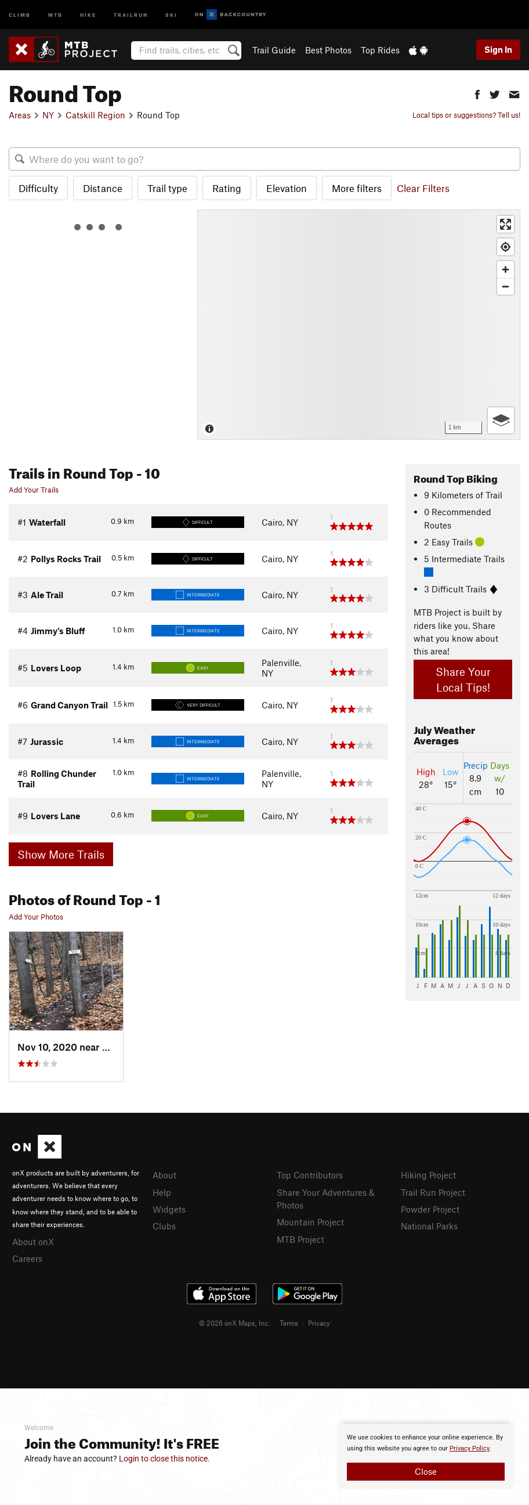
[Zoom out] (505, 286)
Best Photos (328, 50)
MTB (55, 14)
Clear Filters (423, 188)
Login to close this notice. (164, 1458)
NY (48, 115)
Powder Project (430, 1209)
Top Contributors (310, 1175)
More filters (357, 188)
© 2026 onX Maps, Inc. (234, 1323)
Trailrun (131, 14)
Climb (20, 14)
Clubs (164, 1226)
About (164, 1175)
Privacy (319, 1323)
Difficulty (38, 188)
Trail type (167, 188)
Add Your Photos (36, 916)
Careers (27, 1258)
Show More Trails (60, 854)
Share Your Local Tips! (463, 679)
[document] (426, 1456)
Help (162, 1192)
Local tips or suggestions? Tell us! (466, 115)
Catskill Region (95, 115)
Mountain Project (310, 1222)
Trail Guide (274, 50)
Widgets (169, 1209)
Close (426, 1471)
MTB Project (300, 1239)
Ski (171, 14)
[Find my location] (505, 246)
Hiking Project (428, 1175)
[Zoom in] (505, 269)
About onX (33, 1241)
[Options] (501, 420)
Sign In (498, 49)
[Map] (359, 324)
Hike (88, 14)
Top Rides (380, 50)
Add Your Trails (34, 489)
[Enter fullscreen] (505, 224)
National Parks (429, 1226)
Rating (226, 188)
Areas (20, 115)
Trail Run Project (433, 1192)
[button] (477, 93)
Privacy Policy (470, 1448)
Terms (289, 1323)
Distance (102, 188)
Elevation (286, 188)
